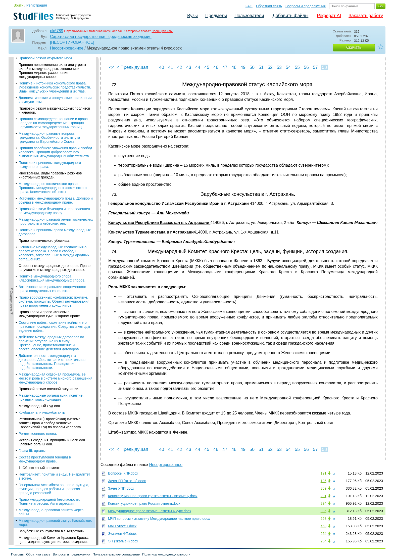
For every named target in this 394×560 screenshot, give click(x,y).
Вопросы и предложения (305, 6)
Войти (18, 5)
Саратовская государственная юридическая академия (101, 36)
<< (111, 67)
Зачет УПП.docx (121, 488)
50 (252, 67)
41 (170, 67)
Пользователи (249, 15)
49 (242, 67)
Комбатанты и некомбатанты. (43, 100)
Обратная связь (269, 6)
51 (261, 67)
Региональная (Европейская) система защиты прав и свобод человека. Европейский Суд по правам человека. (50, 111)
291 (323, 496)
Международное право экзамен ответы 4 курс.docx (149, 511)
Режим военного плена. (38, 121)
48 (233, 67)
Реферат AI (329, 15)
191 (323, 473)
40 (161, 67)
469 (323, 526)
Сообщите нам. (162, 31)
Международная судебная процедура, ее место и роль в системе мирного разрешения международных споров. (55, 66)
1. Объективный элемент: (39, 156)
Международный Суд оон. (40, 94)
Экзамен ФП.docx (122, 534)
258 (323, 519)
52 (270, 67)
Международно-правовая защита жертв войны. (51, 200)
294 (323, 503)
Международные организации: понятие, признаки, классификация (51, 85)
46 (215, 67)
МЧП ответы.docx (122, 526)
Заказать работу (366, 15)
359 (323, 488)
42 (179, 67)
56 (306, 67)
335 (323, 511)
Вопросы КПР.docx (123, 473)
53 (279, 67)
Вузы (192, 15)
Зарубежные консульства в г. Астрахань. (52, 219)
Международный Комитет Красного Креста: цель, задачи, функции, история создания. (54, 227)
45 (206, 67)
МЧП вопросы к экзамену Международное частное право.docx (159, 519)
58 (324, 67)
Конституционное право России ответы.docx (144, 503)
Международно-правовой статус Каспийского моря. (55, 210)
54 (288, 67)
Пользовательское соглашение (116, 554)
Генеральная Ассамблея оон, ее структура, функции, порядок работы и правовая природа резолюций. (54, 177)
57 (315, 67)
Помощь (17, 554)
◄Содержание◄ (12, 144)
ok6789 (56, 31)
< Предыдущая (132, 67)
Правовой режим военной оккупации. (49, 77)
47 (224, 67)
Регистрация (36, 5)
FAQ (249, 6)
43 (188, 67)
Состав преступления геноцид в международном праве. (45, 147)
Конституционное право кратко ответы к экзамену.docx (153, 496)
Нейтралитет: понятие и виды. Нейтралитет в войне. (54, 164)
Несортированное (66, 48)
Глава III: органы (32, 138)
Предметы (216, 15)
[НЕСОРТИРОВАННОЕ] (72, 42)
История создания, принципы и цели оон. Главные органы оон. (52, 130)
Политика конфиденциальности (166, 554)
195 (323, 481)
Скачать (353, 47)
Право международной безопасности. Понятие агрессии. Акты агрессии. (49, 189)
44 (197, 67)
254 (323, 534)
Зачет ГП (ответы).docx (127, 481)
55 (297, 67)
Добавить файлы (290, 15)
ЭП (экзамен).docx (123, 541)
